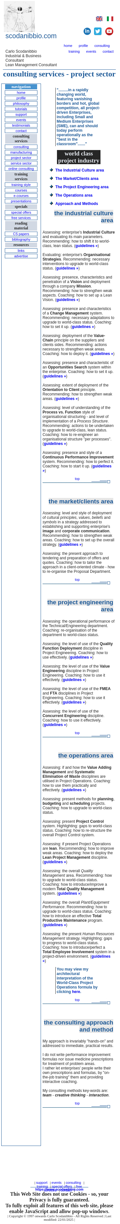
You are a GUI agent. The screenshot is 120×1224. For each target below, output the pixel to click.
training (74, 51)
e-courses (21, 196)
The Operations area (73, 195)
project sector (21, 158)
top (77, 479)
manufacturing (21, 152)
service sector (21, 163)
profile (83, 46)
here (76, 991)
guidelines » (87, 246)
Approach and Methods (76, 203)
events (91, 51)
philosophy (21, 103)
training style (21, 185)
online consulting (21, 169)
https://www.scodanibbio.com (59, 1189)
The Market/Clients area (77, 178)
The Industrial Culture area (79, 170)
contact (108, 51)
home (68, 46)
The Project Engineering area (81, 187)
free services (21, 218)
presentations (21, 201)
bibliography (21, 239)
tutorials (21, 109)
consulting (102, 46)
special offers (21, 212)
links (21, 251)
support (21, 114)
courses (21, 190)
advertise (21, 256)
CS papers (21, 234)
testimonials (21, 125)
